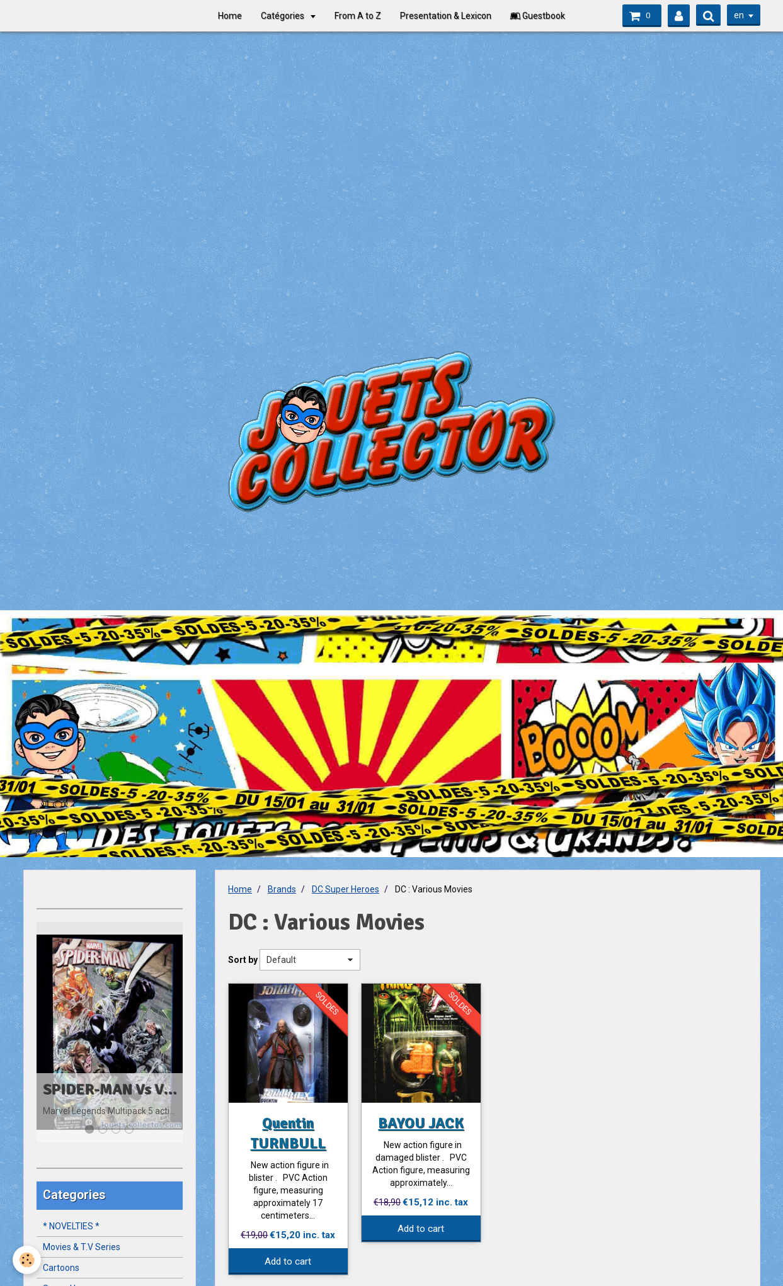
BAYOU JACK (421, 1122)
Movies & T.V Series (81, 1247)
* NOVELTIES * (71, 1226)
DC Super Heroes (345, 889)
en (739, 15)
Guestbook (537, 16)
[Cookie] (27, 1260)
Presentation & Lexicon (445, 16)
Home (230, 16)
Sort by (243, 960)
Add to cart (288, 1261)
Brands (282, 889)
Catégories (283, 16)
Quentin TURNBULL (288, 1132)
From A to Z (357, 16)
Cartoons (61, 1268)
